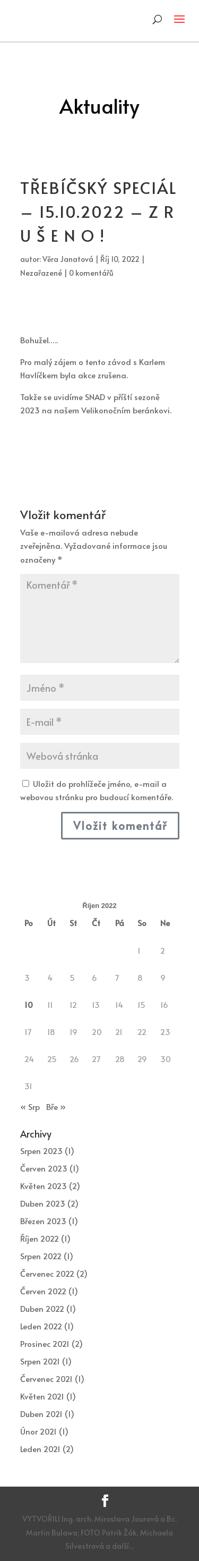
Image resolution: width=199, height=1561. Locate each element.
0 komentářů (91, 273)
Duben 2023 (42, 1203)
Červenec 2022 (47, 1273)
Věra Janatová (67, 259)
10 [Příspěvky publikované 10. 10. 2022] (28, 1004)
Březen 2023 (43, 1220)
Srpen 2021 (40, 1361)
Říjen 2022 (39, 1238)
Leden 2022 (41, 1325)
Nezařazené (41, 273)
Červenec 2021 (46, 1378)
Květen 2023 (43, 1185)
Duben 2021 (41, 1413)
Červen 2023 (43, 1168)
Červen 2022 (43, 1290)
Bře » (56, 1106)
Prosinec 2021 (45, 1343)
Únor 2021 (38, 1431)
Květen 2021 (42, 1396)
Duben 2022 (42, 1308)
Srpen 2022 (41, 1255)
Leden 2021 (40, 1448)
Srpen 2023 (41, 1150)
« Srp (30, 1106)
